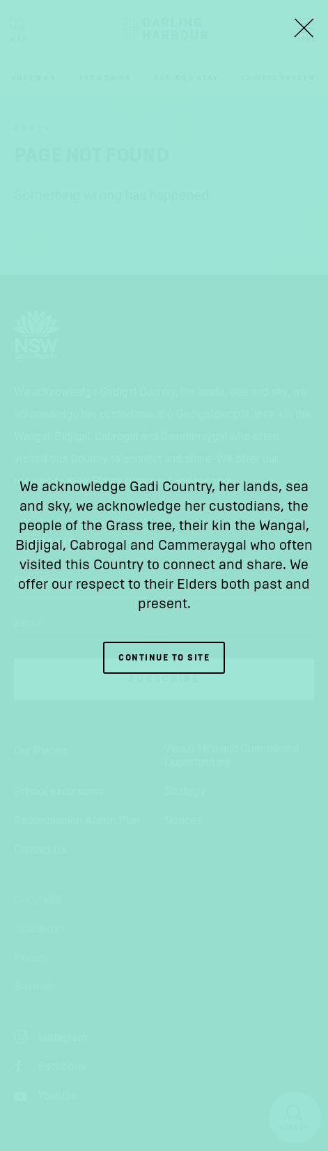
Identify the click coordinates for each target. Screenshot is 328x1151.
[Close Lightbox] (303, 28)
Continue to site (164, 658)
